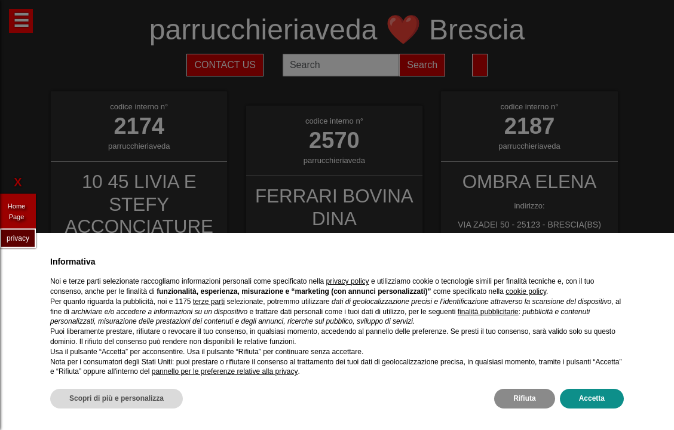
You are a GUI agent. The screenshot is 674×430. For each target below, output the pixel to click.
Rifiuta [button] (524, 398)
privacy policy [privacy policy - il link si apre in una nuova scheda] (347, 281)
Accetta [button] (592, 398)
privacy (18, 238)
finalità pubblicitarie (488, 312)
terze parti (209, 301)
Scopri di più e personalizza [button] (116, 398)
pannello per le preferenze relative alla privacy (225, 371)
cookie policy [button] (525, 291)
